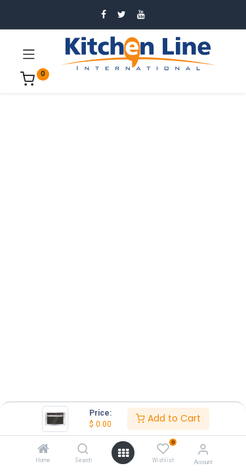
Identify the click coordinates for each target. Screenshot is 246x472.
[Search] (83, 449)
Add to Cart (168, 418)
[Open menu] (123, 453)
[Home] (43, 449)
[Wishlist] (163, 449)
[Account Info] (203, 449)
